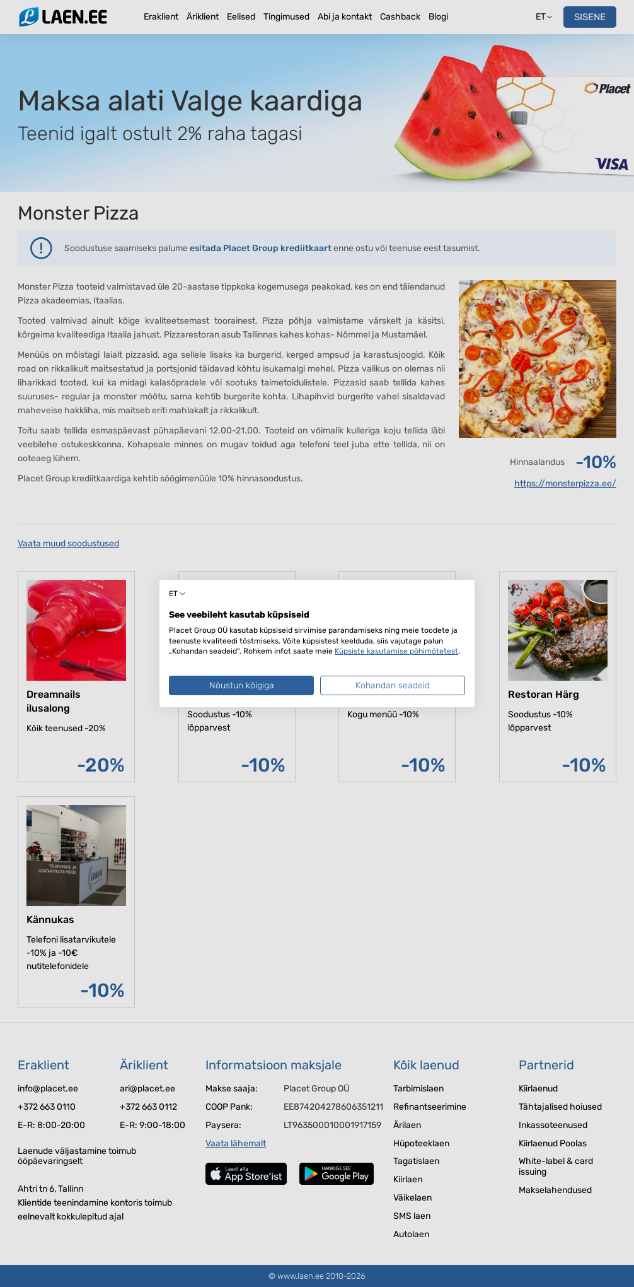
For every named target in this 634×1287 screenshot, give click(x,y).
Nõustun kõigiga (241, 685)
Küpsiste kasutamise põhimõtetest (396, 651)
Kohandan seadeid (392, 685)
